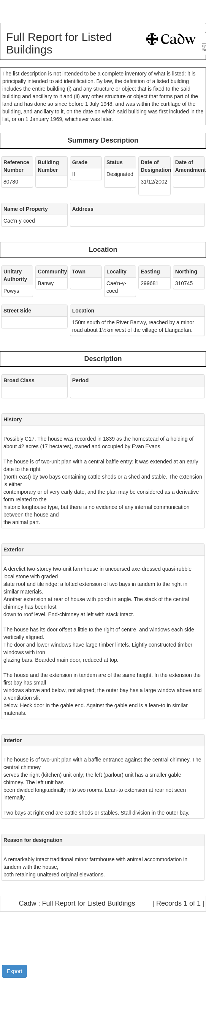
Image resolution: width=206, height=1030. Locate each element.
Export (14, 971)
